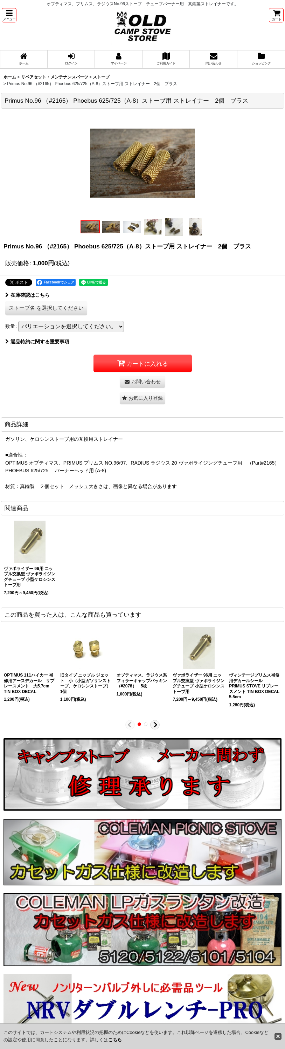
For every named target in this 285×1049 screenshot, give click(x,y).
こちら (115, 1039)
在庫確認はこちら (27, 295)
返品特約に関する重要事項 (37, 341)
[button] (9, 15)
